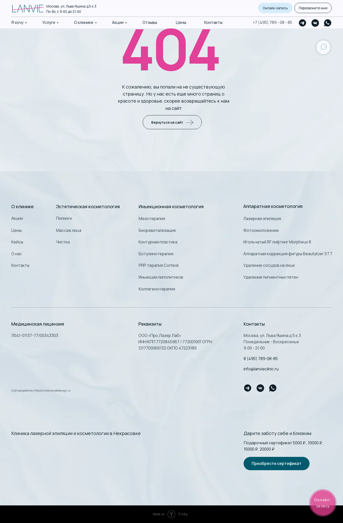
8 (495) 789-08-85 (261, 358)
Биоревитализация (157, 230)
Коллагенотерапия (157, 289)
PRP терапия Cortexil (158, 265)
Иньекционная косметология (171, 206)
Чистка (63, 242)
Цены (181, 22)
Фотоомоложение (261, 230)
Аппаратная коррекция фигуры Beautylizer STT (288, 253)
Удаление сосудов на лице (269, 265)
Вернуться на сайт (172, 122)
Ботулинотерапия (156, 253)
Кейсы (17, 242)
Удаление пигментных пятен (270, 277)
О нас (16, 253)
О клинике (83, 22)
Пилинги (64, 218)
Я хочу (17, 22)
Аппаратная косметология (272, 206)
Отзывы (149, 22)
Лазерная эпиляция (262, 218)
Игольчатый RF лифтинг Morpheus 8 (277, 242)
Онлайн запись (275, 8)
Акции (118, 22)
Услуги (48, 22)
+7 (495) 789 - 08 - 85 (272, 22)
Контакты (213, 22)
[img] (74, 455)
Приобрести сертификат (276, 463)
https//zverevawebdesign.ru (52, 390)
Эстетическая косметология (88, 206)
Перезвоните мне (313, 8)
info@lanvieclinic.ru (261, 369)
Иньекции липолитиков (161, 277)
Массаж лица (68, 230)
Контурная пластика (158, 242)
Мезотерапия (152, 218)
